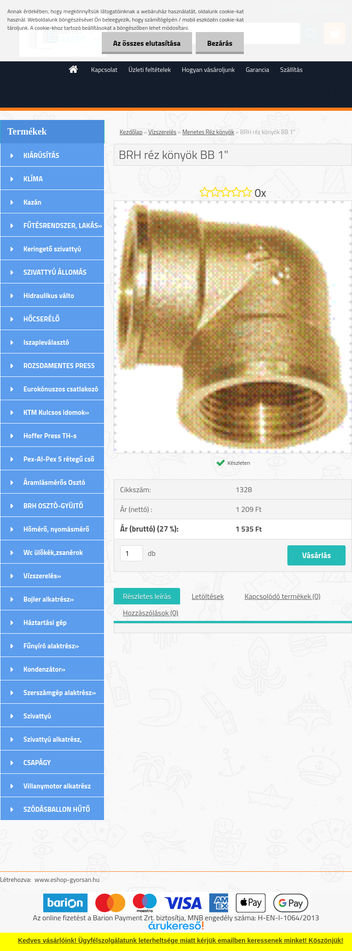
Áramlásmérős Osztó (54, 482)
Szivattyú (37, 716)
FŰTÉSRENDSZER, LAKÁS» (62, 225)
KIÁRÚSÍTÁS (41, 155)
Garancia (257, 69)
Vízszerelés (162, 131)
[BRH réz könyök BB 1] (233, 204)
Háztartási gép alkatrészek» (45, 625)
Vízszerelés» (42, 576)
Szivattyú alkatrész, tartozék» (52, 742)
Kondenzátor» (44, 669)
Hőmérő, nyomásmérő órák (56, 532)
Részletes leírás (147, 596)
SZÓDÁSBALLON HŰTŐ (56, 809)
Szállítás (291, 69)
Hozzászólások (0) (150, 612)
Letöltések (208, 596)
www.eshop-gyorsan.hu (66, 879)
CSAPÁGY (37, 762)
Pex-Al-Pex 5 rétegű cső (58, 459)
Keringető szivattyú (52, 249)
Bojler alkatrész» (48, 599)
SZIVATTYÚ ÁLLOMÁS (55, 272)
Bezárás (219, 43)
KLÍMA (33, 179)
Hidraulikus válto (48, 295)
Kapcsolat (104, 69)
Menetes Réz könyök (208, 131)
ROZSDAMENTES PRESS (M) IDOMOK (59, 368)
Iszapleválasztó (46, 342)
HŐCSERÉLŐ (41, 319)
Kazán (32, 202)
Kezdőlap (131, 131)
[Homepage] (73, 69)
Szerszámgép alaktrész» (59, 692)
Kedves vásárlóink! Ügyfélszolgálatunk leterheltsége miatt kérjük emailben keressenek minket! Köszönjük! (180, 940)
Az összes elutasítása (147, 43)
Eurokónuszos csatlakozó (61, 389)
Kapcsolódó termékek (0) (282, 596)
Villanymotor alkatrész (57, 786)
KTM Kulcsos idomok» (56, 412)
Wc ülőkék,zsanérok (53, 552)
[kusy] (131, 553)
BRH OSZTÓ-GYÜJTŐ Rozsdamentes (53, 508)
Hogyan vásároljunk (208, 69)
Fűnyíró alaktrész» (51, 646)
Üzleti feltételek (149, 69)
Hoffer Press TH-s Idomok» (50, 438)
